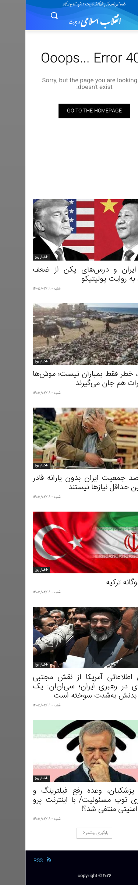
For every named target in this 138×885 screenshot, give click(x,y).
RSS (12, 860)
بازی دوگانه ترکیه (106, 583)
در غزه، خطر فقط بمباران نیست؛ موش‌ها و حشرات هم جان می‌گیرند (69, 379)
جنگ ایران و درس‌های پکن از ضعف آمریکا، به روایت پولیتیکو (69, 274)
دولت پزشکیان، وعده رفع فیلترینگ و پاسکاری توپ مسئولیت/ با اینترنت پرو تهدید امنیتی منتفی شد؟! (69, 800)
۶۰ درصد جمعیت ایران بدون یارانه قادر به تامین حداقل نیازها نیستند (69, 483)
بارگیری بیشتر (70, 833)
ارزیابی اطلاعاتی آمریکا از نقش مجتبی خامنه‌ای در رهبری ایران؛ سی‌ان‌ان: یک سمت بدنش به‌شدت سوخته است (69, 686)
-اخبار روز (16, 257)
